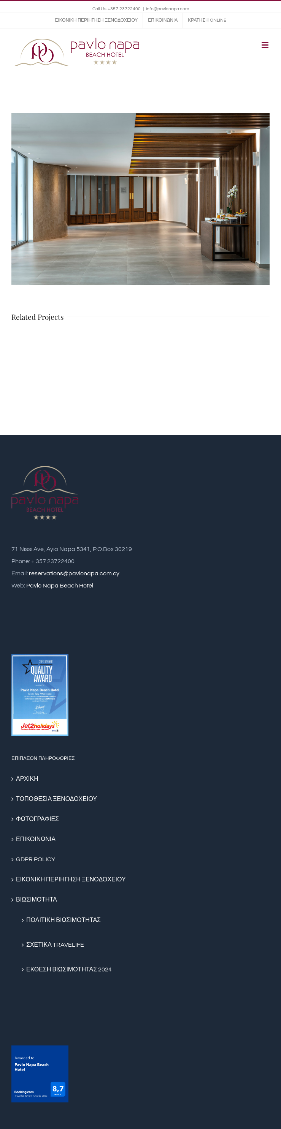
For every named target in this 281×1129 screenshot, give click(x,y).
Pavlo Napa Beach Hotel (59, 586)
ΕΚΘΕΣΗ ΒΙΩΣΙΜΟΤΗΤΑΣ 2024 (69, 969)
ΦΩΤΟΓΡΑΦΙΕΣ (37, 819)
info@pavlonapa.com (167, 8)
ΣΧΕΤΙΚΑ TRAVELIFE (55, 945)
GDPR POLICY (35, 859)
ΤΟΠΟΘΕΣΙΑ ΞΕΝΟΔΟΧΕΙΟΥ (56, 799)
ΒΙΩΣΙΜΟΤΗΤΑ (36, 900)
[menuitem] (96, 20)
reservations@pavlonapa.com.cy (74, 573)
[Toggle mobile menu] (266, 45)
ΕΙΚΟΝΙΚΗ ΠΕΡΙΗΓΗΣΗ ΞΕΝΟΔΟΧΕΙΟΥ (71, 879)
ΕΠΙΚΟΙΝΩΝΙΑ (36, 839)
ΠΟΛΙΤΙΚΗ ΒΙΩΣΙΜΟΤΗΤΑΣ (63, 920)
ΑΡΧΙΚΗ (27, 779)
